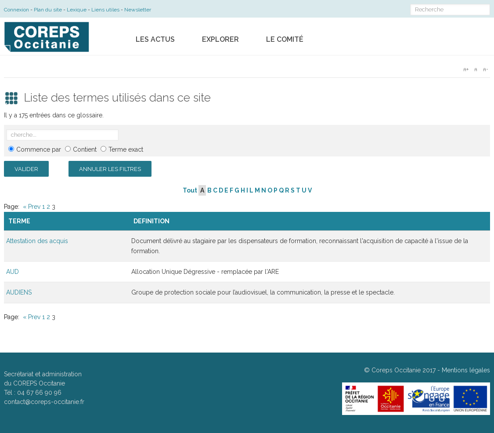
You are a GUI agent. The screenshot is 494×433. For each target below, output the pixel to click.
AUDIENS (19, 292)
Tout (190, 190)
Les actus (155, 39)
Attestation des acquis (37, 240)
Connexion (16, 10)
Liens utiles (105, 10)
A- (485, 69)
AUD (12, 271)
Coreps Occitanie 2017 (403, 370)
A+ (466, 69)
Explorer (220, 39)
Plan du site (48, 10)
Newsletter (137, 10)
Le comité (284, 39)
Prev (34, 206)
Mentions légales (466, 370)
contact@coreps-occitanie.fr (44, 401)
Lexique (77, 10)
